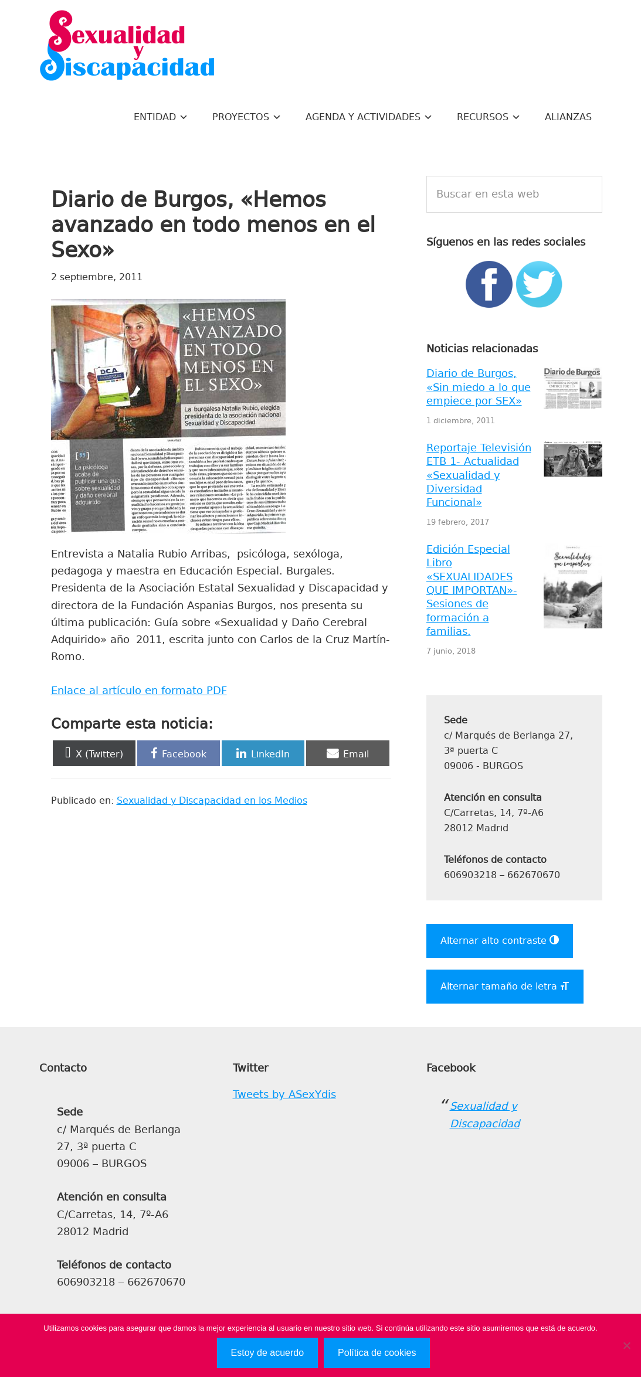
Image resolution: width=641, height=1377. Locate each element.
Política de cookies (377, 1353)
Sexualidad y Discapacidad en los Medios (212, 800)
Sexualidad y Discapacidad (127, 47)
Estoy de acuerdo (267, 1353)
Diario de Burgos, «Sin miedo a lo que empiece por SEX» (478, 387)
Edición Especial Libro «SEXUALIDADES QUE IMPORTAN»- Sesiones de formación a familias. (471, 590)
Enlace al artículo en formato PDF (139, 690)
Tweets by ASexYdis (284, 1094)
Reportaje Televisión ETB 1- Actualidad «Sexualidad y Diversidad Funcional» (478, 475)
